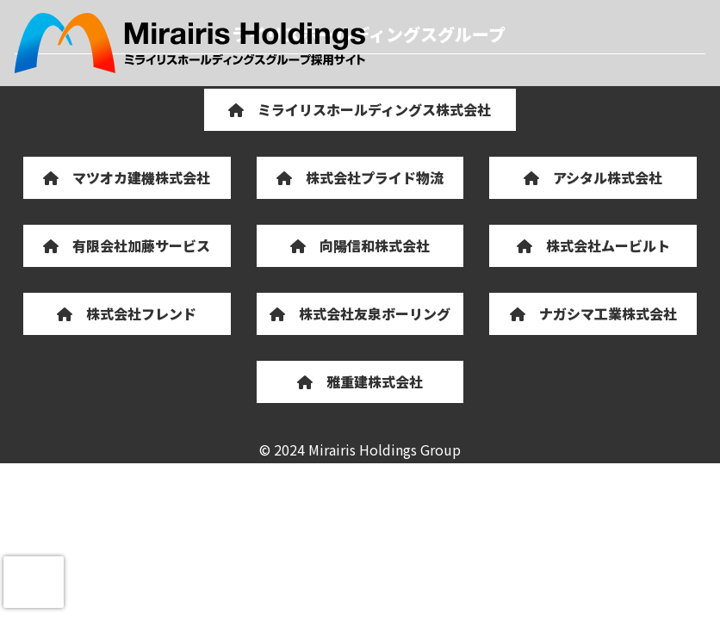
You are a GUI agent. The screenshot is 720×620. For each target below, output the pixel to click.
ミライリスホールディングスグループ (190, 43)
